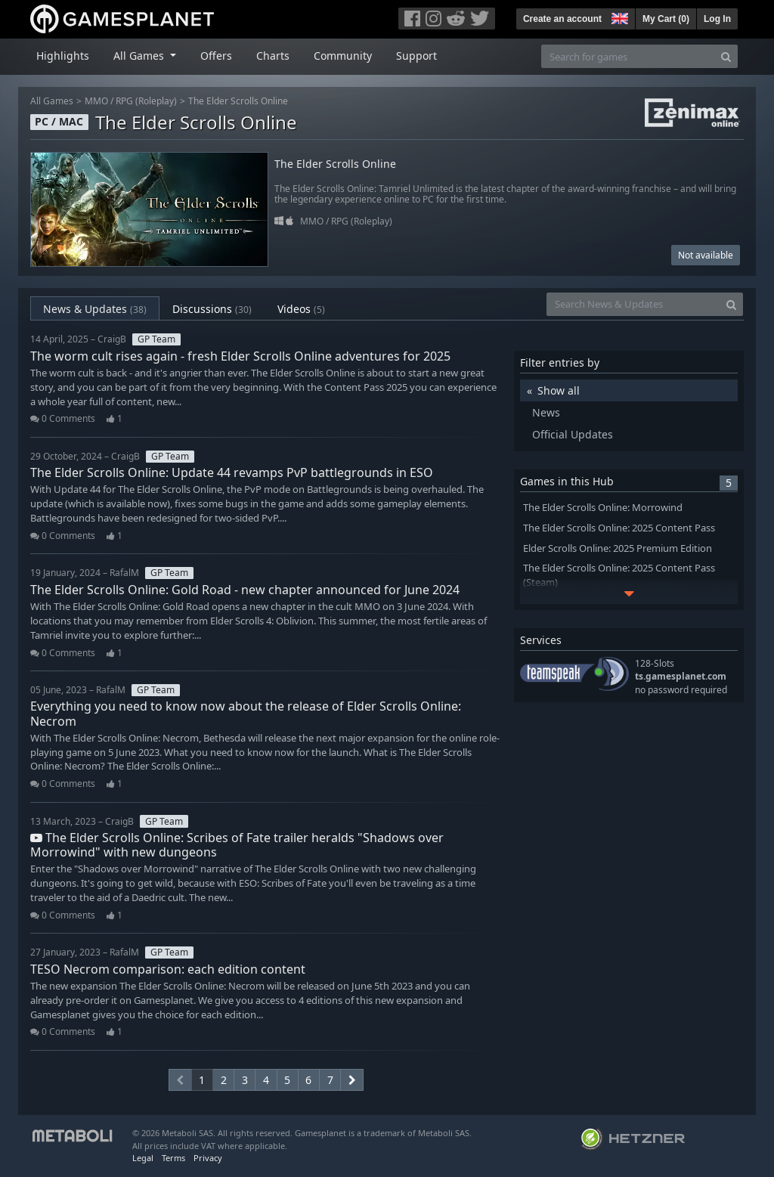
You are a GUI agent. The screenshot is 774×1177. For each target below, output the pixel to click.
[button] (618, 16)
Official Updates (572, 434)
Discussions (212, 309)
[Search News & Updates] (633, 304)
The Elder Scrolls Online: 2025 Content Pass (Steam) (619, 575)
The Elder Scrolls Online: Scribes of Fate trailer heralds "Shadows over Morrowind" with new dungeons (237, 844)
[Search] (726, 56)
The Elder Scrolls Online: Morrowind (603, 507)
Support (416, 55)
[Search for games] (628, 56)
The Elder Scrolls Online (238, 101)
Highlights (62, 55)
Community (343, 55)
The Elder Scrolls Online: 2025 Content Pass (619, 528)
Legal (142, 1157)
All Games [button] (140, 55)
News (546, 412)
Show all (558, 390)
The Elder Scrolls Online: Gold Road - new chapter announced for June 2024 (245, 589)
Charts (272, 55)
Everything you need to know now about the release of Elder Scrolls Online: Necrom (245, 713)
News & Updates (95, 309)
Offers (216, 55)
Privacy (208, 1157)
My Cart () (665, 19)
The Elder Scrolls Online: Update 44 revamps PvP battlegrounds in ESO (231, 472)
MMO (96, 101)
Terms (173, 1157)
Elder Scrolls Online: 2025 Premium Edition (617, 548)
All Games (51, 101)
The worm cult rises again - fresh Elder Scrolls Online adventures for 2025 (240, 356)
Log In (717, 19)
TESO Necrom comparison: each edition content (167, 969)
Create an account (562, 19)
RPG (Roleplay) (146, 101)
